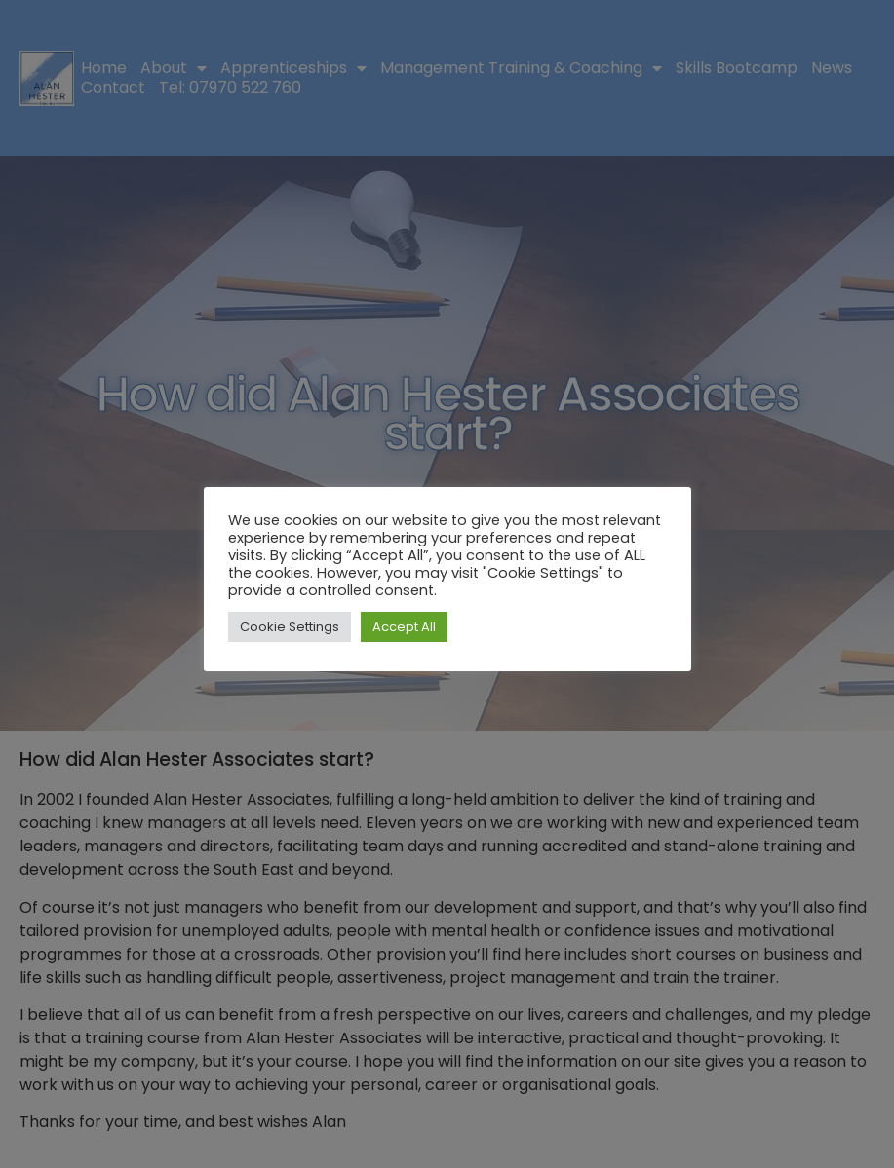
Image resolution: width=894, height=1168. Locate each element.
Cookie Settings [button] (289, 627)
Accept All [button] (404, 627)
